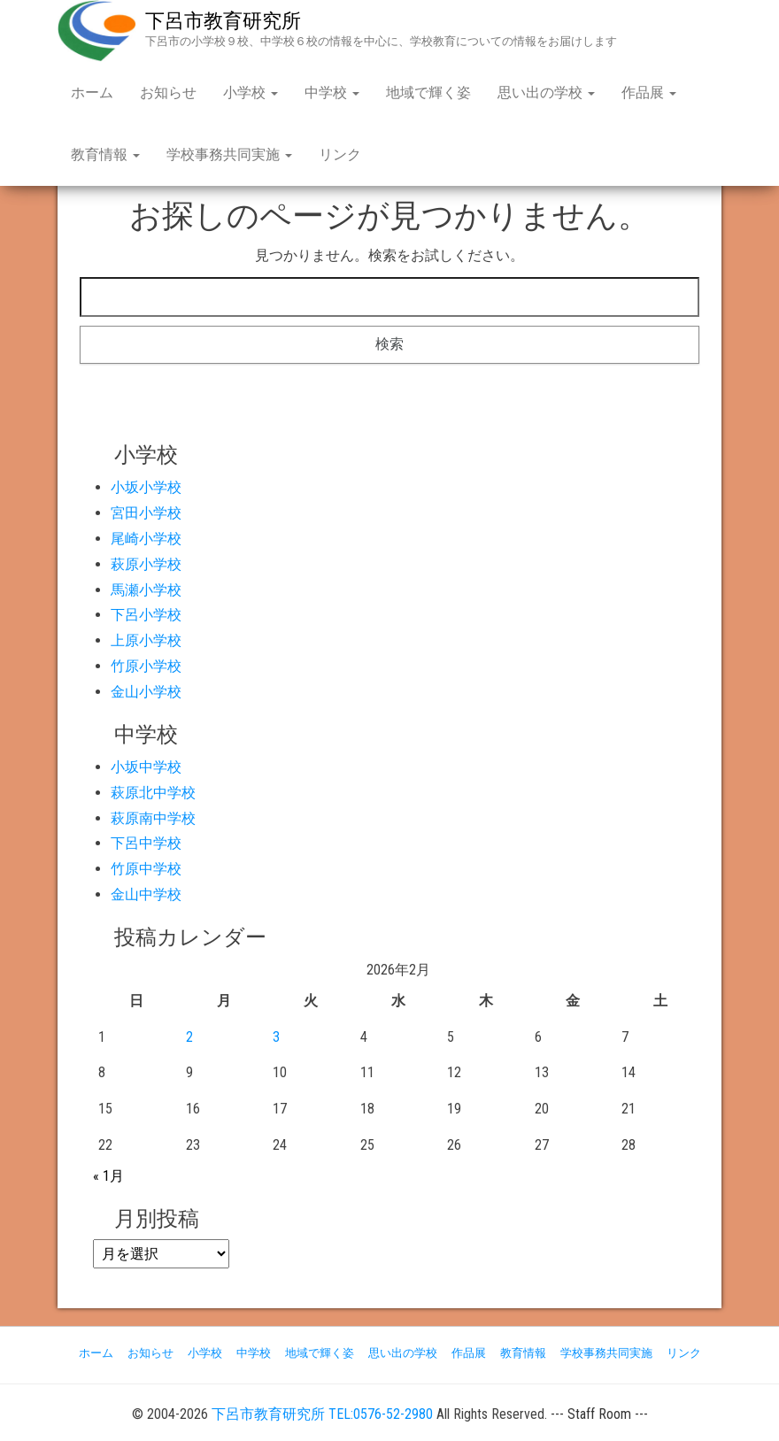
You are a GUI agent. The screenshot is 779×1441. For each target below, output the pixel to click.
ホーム (92, 92)
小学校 (250, 92)
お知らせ (168, 92)
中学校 (332, 92)
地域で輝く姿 (428, 92)
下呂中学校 (146, 843)
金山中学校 (146, 894)
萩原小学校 (146, 564)
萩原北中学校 (153, 792)
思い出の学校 (546, 92)
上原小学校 (146, 640)
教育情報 (105, 154)
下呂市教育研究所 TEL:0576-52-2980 (322, 1414)
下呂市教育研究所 (223, 21)
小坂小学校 (146, 487)
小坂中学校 (146, 767)
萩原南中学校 (153, 818)
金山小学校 (146, 691)
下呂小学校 (146, 614)
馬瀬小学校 (146, 590)
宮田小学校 (146, 513)
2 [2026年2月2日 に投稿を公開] (189, 1037)
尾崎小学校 (146, 538)
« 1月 (108, 1175)
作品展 (648, 92)
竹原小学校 (146, 666)
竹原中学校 (146, 868)
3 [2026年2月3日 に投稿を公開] (276, 1037)
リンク (340, 154)
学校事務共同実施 (229, 154)
